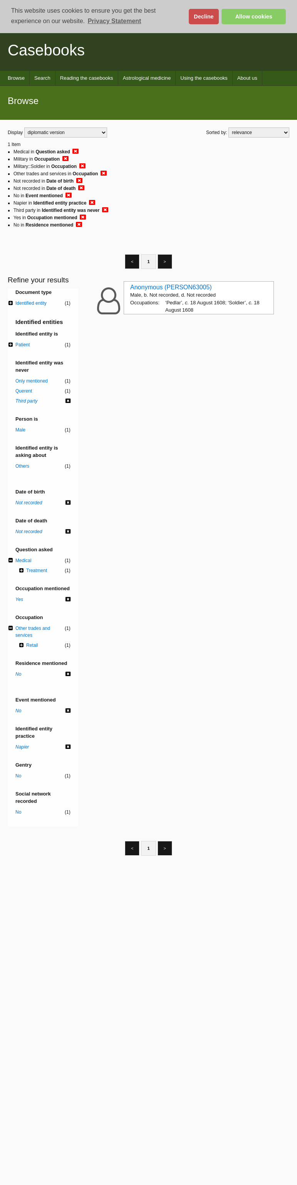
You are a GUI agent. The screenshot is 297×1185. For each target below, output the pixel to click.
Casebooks (46, 50)
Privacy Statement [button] (114, 21)
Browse (16, 78)
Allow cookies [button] (253, 16)
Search (42, 78)
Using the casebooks (203, 78)
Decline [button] (203, 16)
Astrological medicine (147, 78)
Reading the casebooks (86, 78)
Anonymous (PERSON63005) (171, 287)
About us (247, 78)
